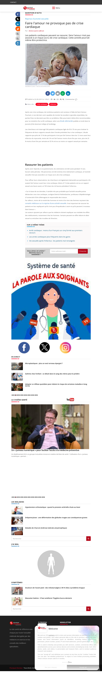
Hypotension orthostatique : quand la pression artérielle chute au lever (52, 507)
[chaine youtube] (79, 400)
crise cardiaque (42, 104)
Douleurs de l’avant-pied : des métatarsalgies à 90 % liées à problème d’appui (55, 587)
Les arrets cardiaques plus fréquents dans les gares (49, 236)
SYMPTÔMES (16, 582)
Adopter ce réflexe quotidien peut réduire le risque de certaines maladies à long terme (56, 385)
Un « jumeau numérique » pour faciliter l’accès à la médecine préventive (45, 450)
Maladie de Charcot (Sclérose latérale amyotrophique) (46, 528)
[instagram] (68, 348)
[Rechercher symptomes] (88, 608)
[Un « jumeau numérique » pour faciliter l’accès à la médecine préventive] (51, 426)
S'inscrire (82, 251)
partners (52, 635)
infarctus (53, 104)
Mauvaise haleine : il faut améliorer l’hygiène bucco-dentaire (48, 598)
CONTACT (13, 2)
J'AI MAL (14, 544)
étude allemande (66, 121)
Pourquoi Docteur (16, 667)
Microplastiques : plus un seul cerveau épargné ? (44, 363)
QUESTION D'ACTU (33, 13)
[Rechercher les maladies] (88, 538)
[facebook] (27, 347)
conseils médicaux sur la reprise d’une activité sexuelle (44, 203)
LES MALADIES (17, 502)
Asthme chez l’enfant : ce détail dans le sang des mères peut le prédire (52, 374)
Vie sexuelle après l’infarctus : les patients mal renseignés (52, 240)
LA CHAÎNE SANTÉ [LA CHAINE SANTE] (18, 400)
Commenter (71, 99)
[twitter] (47, 347)
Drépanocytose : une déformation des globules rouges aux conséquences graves (56, 517)
